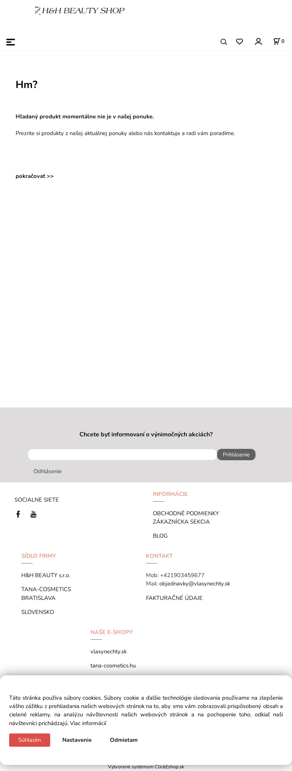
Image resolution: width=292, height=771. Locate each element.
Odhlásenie (47, 471)
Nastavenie (77, 740)
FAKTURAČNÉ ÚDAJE (174, 598)
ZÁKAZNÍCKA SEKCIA (183, 522)
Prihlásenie (236, 454)
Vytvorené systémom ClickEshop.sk (146, 766)
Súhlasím (29, 740)
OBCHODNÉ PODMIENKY (186, 513)
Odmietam (124, 740)
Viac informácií (88, 723)
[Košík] (278, 41)
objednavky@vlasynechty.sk (194, 583)
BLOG (160, 536)
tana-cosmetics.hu (113, 665)
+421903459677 (182, 575)
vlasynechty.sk (108, 651)
